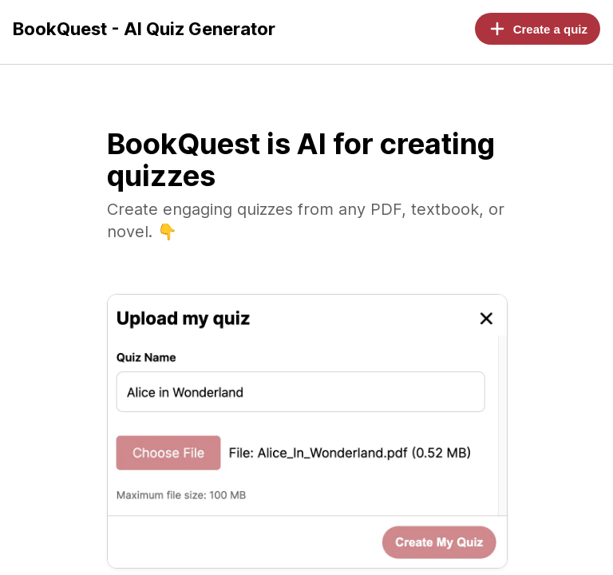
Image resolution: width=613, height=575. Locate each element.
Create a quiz (537, 28)
